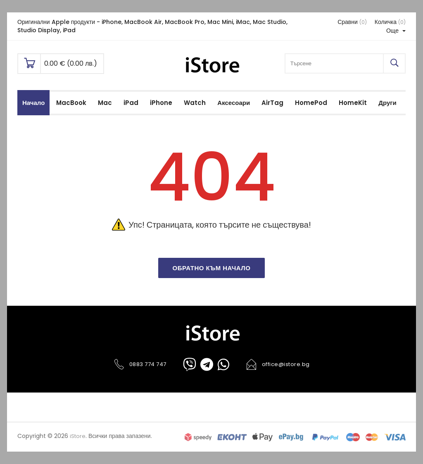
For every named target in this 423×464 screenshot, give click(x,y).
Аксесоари (233, 102)
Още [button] (396, 30)
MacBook (71, 102)
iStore (78, 436)
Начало (33, 102)
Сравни (352, 22)
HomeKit (353, 102)
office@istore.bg (278, 364)
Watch (195, 102)
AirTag (272, 102)
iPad (131, 102)
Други (387, 102)
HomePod (311, 102)
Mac (105, 102)
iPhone (161, 102)
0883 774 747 (139, 364)
